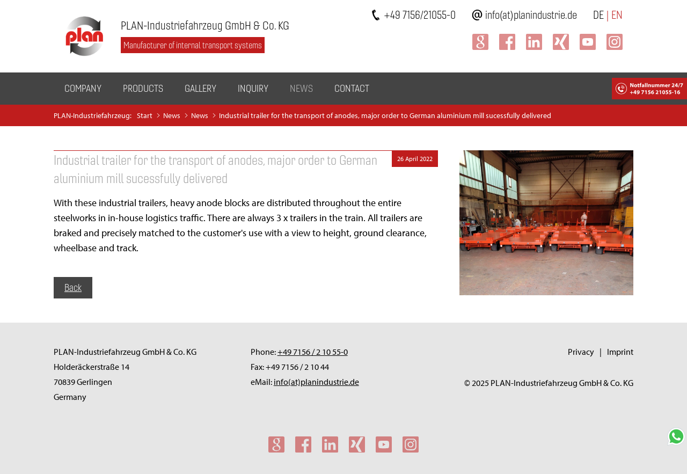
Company (82, 88)
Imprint (620, 351)
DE (598, 14)
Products (143, 88)
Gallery (200, 88)
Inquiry (253, 88)
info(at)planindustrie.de (531, 14)
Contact (351, 88)
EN (617, 14)
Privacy (581, 351)
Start (144, 115)
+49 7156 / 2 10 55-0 (312, 351)
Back (73, 287)
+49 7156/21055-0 (420, 14)
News (301, 88)
